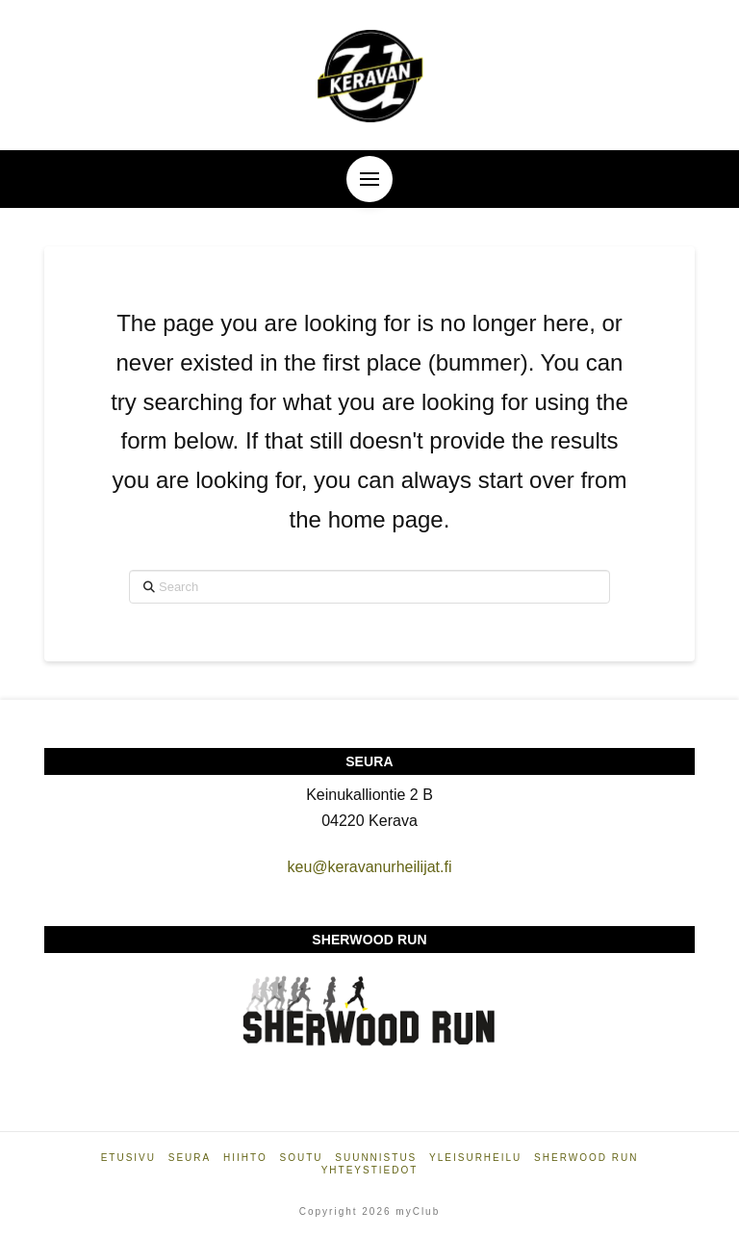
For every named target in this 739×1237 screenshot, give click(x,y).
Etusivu (128, 1157)
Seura (189, 1157)
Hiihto (245, 1157)
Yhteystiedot (370, 1170)
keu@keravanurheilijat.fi (369, 867)
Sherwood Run (586, 1157)
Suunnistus (376, 1157)
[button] (369, 179)
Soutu (300, 1157)
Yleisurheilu (475, 1157)
